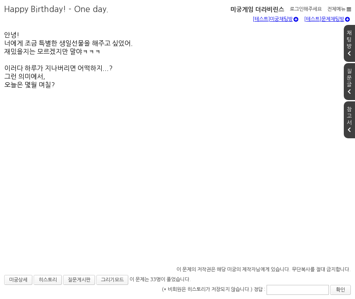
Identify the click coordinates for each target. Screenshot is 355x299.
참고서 (349, 119)
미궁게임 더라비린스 (257, 9)
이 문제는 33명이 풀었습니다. (160, 279)
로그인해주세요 (306, 9)
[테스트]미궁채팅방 (275, 19)
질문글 (349, 81)
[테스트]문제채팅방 (327, 19)
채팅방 (349, 43)
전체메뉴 (339, 9)
